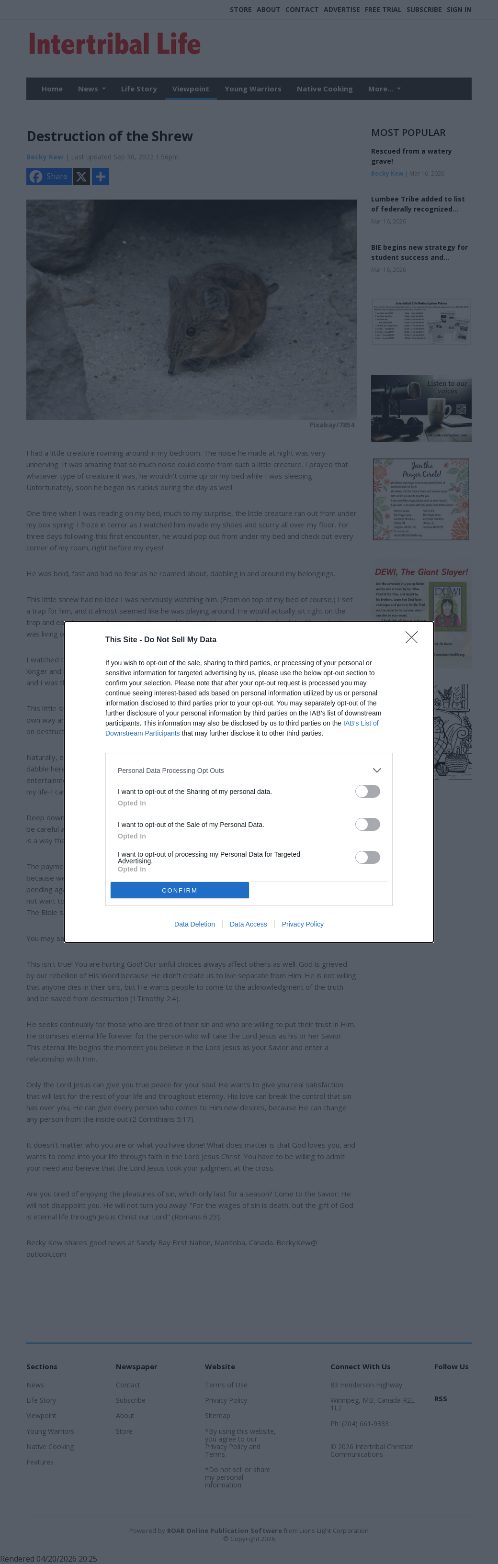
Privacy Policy (303, 924)
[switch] (367, 791)
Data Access (248, 924)
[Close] (415, 640)
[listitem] (249, 770)
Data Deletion (194, 924)
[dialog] (249, 782)
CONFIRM (180, 890)
